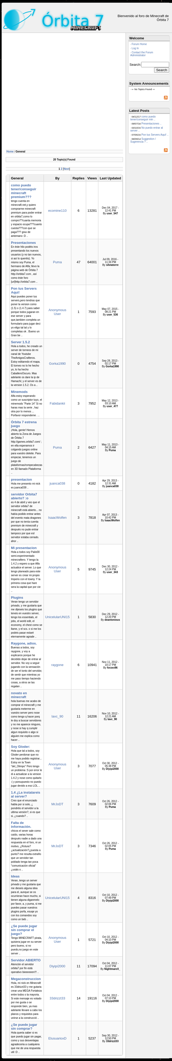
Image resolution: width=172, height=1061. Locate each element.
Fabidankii (57, 403)
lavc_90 (57, 716)
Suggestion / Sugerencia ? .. (143, 140)
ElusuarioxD (57, 1038)
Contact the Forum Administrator (141, 54)
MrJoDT (57, 804)
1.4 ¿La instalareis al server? (25, 794)
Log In (135, 48)
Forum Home (139, 44)
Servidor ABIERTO (25, 960)
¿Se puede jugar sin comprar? (24, 1026)
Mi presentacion (24, 548)
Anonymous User (57, 312)
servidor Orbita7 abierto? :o (24, 496)
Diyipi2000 (57, 966)
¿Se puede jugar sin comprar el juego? (24, 930)
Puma (57, 262)
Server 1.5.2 (20, 342)
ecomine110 (57, 211)
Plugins (17, 597)
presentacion (21, 479)
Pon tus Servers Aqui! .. (155, 134)
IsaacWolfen (57, 517)
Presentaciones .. (151, 123)
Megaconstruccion (26, 979)
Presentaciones (23, 243)
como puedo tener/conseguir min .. (143, 118)
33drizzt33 (57, 998)
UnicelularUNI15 (57, 617)
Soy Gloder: (20, 747)
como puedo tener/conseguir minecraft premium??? (23, 191)
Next (66, 168)
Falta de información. (21, 825)
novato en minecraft (19, 695)
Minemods (19, 392)
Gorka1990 (57, 363)
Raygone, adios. (24, 643)
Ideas (15, 876)
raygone (57, 665)
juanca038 (57, 483)
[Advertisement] (57, 92)
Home (10, 151)
